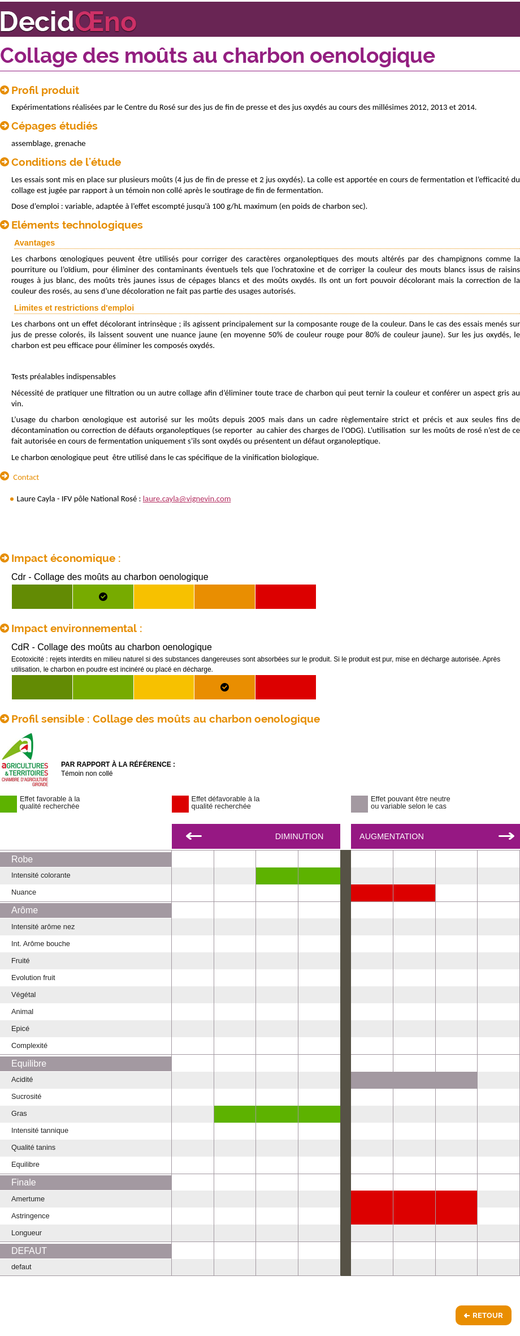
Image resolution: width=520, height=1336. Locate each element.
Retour (488, 1315)
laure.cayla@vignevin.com (187, 498)
